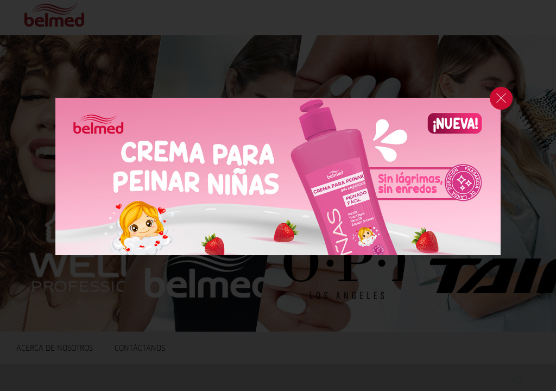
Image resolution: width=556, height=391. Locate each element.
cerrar (501, 98)
